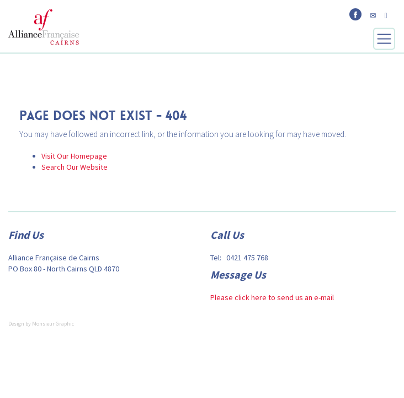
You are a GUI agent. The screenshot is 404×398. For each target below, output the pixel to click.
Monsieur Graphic (53, 323)
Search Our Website (74, 167)
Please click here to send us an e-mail (272, 297)
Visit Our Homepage (74, 156)
